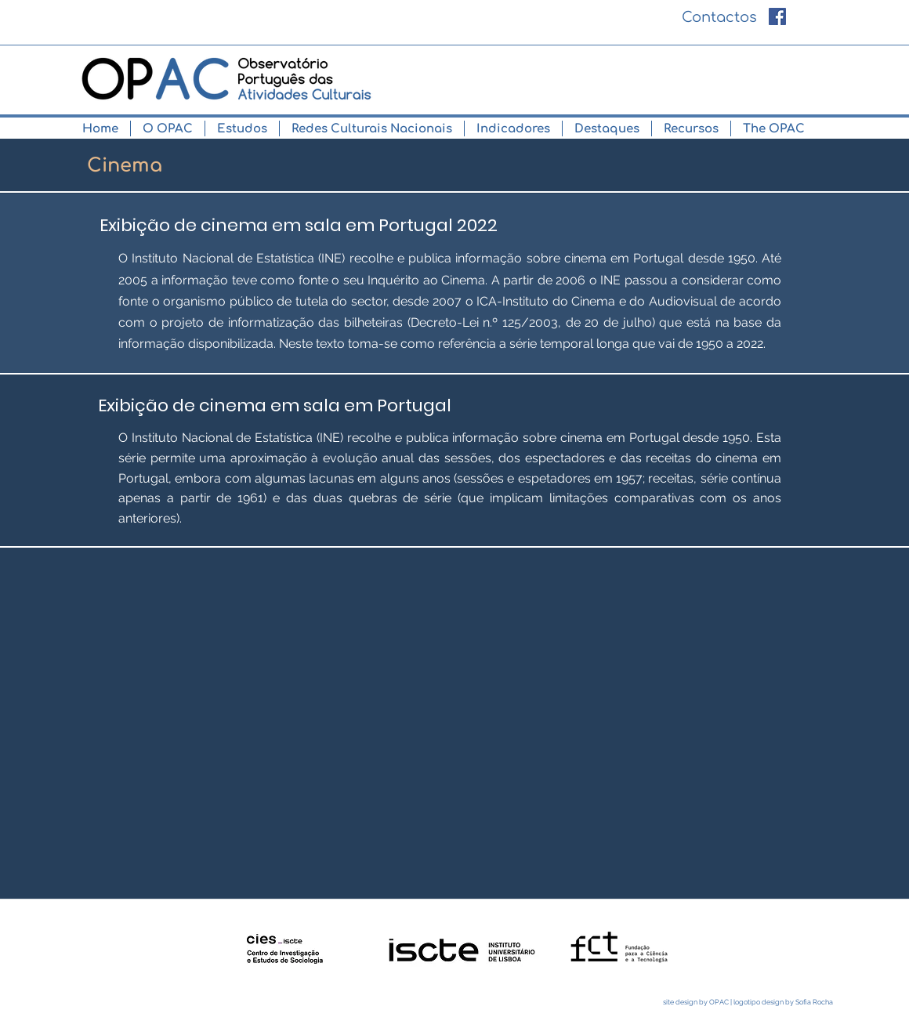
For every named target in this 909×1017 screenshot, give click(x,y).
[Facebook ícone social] (777, 16)
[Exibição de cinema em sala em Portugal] (274, 406)
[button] (168, 128)
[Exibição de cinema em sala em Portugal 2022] (298, 225)
